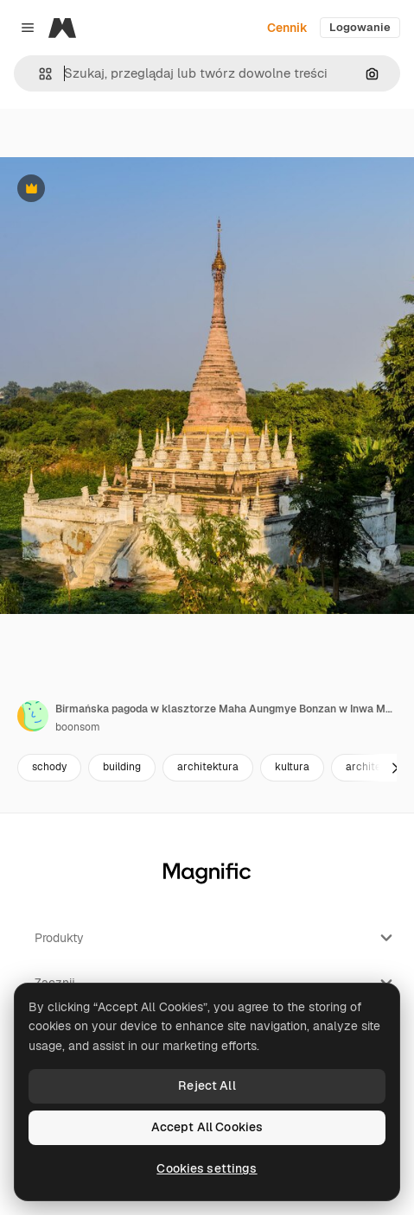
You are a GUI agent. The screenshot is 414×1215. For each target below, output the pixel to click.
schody (49, 767)
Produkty (216, 937)
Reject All (206, 1085)
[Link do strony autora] (32, 715)
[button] (38, 73)
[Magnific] (62, 27)
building (122, 767)
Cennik (287, 27)
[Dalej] (395, 768)
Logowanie (360, 27)
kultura (292, 767)
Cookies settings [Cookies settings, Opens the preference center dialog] (206, 1168)
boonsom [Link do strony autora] (77, 727)
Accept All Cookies (207, 1127)
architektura (208, 767)
